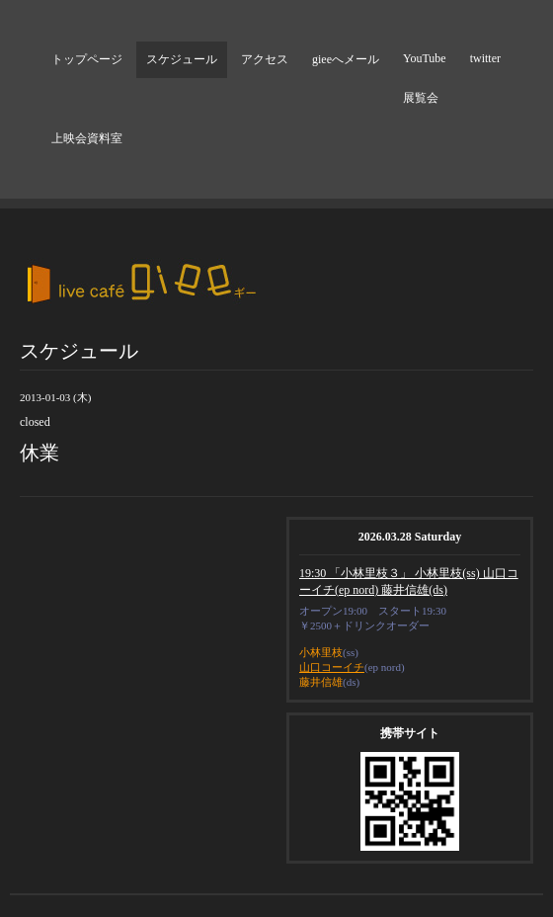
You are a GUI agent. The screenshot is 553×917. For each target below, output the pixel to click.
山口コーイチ (331, 667)
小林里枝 (321, 652)
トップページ (86, 59)
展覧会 (420, 98)
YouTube (424, 58)
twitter (485, 58)
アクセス (264, 59)
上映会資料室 (86, 138)
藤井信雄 (321, 682)
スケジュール (181, 59)
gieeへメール (345, 59)
